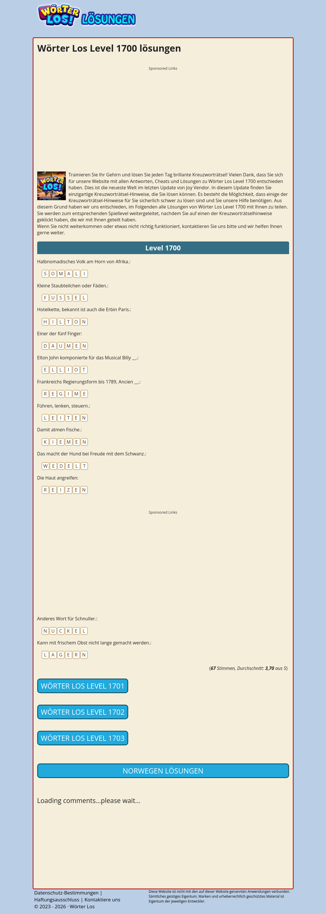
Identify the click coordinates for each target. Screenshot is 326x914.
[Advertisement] (163, 113)
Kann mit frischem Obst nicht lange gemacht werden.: (94, 643)
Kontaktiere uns (102, 899)
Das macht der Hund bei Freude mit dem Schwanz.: (91, 454)
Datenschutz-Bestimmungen (66, 892)
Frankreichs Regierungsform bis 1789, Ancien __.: (89, 382)
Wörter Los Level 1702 (83, 712)
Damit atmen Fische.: (59, 429)
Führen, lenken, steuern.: (63, 406)
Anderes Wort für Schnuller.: (67, 618)
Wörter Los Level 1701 (83, 686)
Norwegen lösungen (163, 770)
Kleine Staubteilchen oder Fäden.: (72, 285)
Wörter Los (82, 906)
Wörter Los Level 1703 (83, 738)
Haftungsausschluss (57, 899)
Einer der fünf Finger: (59, 333)
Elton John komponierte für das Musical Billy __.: (88, 357)
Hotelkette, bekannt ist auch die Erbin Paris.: (84, 309)
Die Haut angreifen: (57, 478)
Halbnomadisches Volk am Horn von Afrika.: (84, 261)
